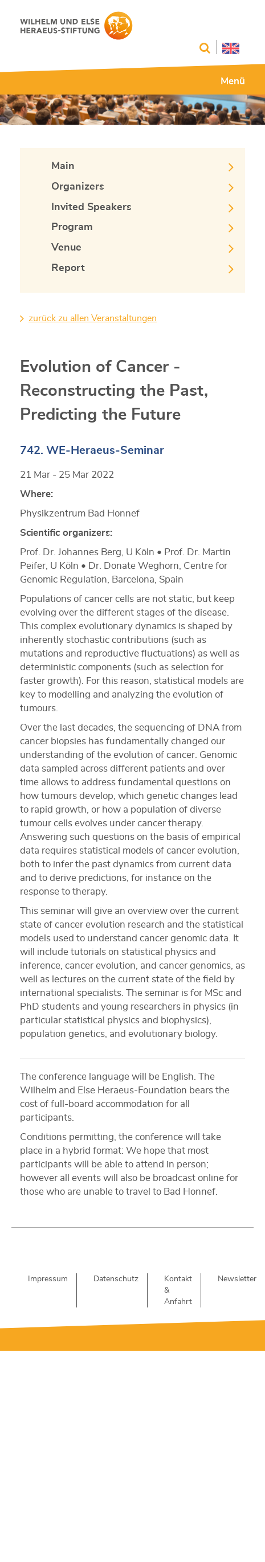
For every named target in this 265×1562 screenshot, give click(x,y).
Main (63, 166)
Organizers (77, 187)
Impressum (48, 1279)
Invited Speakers (91, 207)
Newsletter (237, 1279)
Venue (66, 248)
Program (72, 227)
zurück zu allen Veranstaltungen (92, 318)
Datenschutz (115, 1279)
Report (68, 268)
